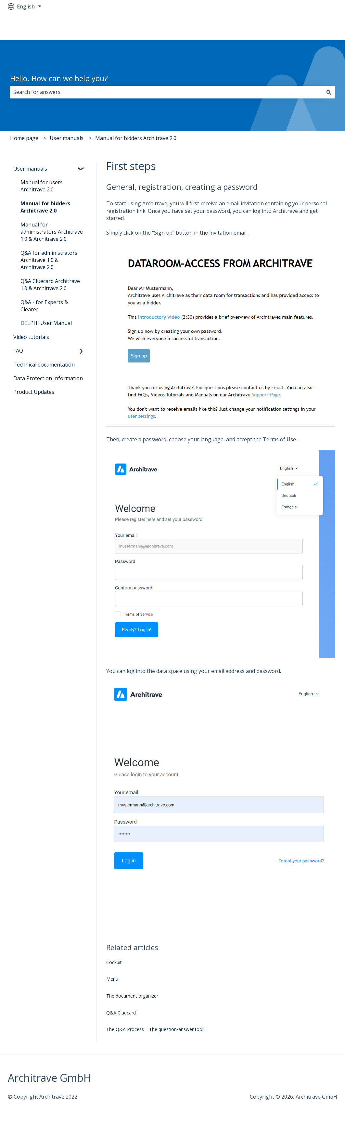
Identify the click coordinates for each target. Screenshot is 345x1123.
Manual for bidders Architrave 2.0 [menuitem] (45, 207)
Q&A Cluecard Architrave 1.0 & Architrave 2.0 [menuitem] (50, 285)
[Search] (329, 92)
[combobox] (166, 92)
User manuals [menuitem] (30, 168)
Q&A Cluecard (121, 1013)
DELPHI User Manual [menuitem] (46, 323)
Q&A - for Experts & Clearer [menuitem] (44, 306)
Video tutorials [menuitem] (31, 337)
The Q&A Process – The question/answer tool (154, 1029)
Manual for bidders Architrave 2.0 (135, 138)
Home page (24, 138)
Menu (112, 979)
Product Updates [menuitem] (33, 391)
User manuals (66, 138)
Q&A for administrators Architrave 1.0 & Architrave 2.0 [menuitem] (48, 260)
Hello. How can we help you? (59, 78)
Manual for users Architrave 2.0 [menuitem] (41, 186)
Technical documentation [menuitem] (44, 364)
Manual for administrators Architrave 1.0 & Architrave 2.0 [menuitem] (51, 232)
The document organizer (132, 996)
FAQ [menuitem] (18, 350)
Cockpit (114, 962)
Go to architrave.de (308, 26)
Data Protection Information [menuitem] (48, 378)
